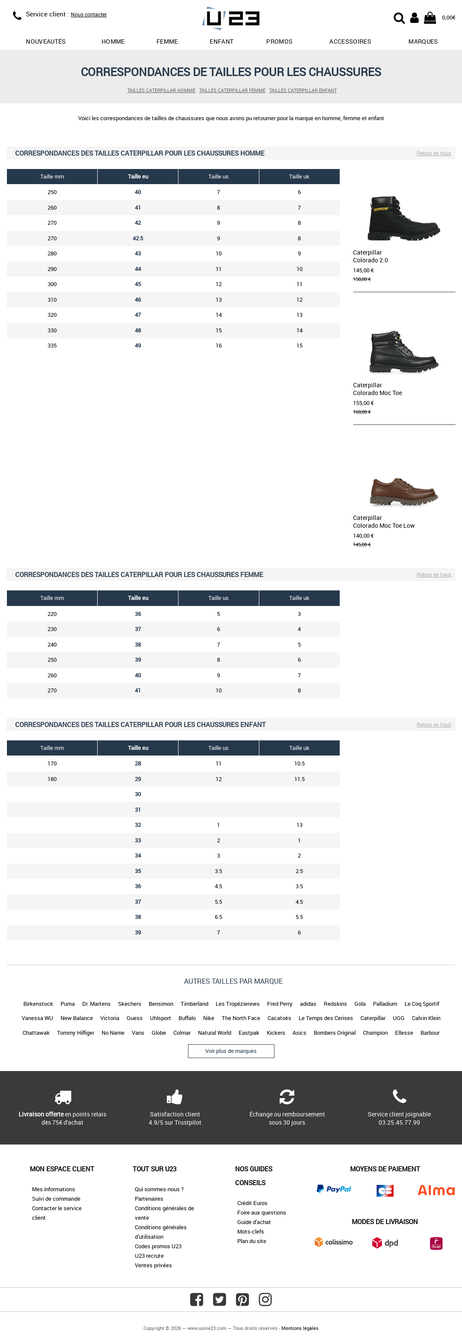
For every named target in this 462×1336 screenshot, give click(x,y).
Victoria (109, 1018)
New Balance (77, 1018)
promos (279, 41)
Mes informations (53, 1189)
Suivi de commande (56, 1198)
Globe (159, 1032)
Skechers (129, 1004)
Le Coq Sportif (422, 1004)
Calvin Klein (426, 1018)
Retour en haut (434, 153)
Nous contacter (89, 14)
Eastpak (249, 1032)
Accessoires (350, 41)
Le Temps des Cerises (326, 1018)
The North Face (241, 1018)
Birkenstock (38, 1004)
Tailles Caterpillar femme (232, 90)
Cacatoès (279, 1018)
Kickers (276, 1032)
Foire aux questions (261, 1212)
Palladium (385, 1004)
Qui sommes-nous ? (159, 1189)
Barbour (430, 1032)
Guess (135, 1018)
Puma (68, 1004)
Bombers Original (335, 1032)
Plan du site (251, 1241)
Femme (167, 41)
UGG (399, 1018)
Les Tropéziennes (238, 1004)
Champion (375, 1032)
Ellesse (404, 1032)
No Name (113, 1032)
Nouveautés (46, 41)
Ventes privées (153, 1265)
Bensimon (161, 1004)
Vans (138, 1032)
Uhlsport (160, 1018)
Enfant (221, 41)
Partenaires (149, 1198)
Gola (360, 1004)
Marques (423, 41)
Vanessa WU (37, 1018)
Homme (113, 41)
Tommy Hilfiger (75, 1032)
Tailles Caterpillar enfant (303, 90)
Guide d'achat (254, 1222)
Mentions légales (300, 1328)
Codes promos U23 (158, 1246)
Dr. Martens (96, 1004)
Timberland (194, 1004)
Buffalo (187, 1018)
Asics (299, 1032)
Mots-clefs (250, 1231)
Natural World (214, 1032)
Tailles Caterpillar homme (161, 90)
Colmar (182, 1032)
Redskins (335, 1004)
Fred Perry (280, 1004)
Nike (208, 1018)
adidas (308, 1004)
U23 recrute (149, 1255)
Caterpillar (373, 1018)
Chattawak (36, 1032)
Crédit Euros (252, 1203)
